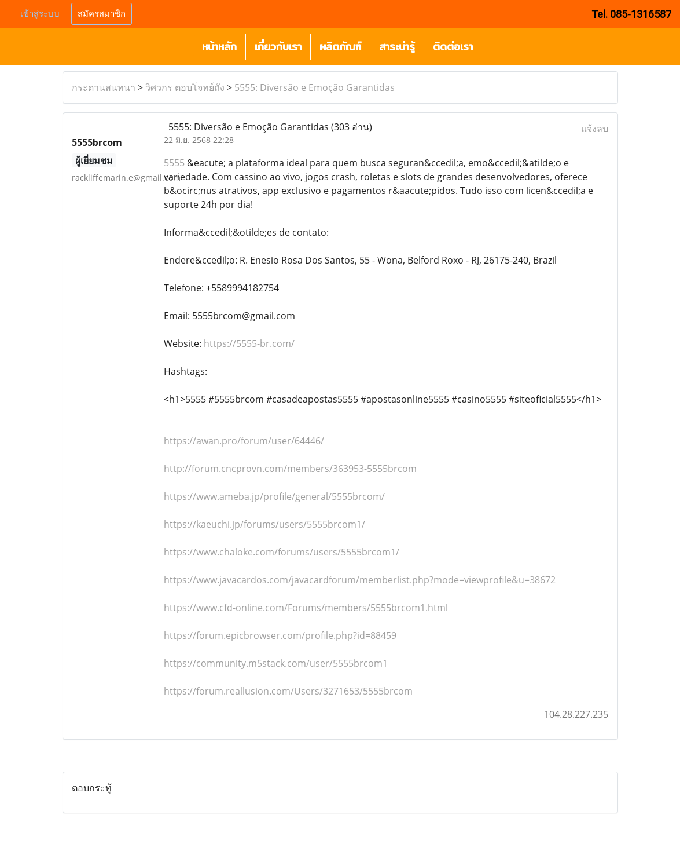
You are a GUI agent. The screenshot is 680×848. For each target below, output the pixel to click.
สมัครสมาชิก (102, 14)
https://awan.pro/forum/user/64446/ (244, 440)
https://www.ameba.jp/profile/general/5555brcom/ (274, 496)
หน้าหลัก (219, 46)
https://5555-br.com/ (249, 343)
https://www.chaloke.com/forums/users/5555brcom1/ (281, 552)
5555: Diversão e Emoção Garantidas (314, 87)
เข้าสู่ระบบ (40, 14)
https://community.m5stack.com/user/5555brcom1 (276, 663)
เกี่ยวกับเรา (278, 46)
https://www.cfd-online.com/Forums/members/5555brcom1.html (306, 607)
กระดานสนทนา (103, 87)
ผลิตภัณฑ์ (340, 46)
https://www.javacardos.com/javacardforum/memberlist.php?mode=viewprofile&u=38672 (360, 579)
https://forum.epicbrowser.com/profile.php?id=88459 (280, 635)
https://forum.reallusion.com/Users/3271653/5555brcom (288, 691)
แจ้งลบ (594, 128)
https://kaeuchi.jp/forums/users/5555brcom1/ (264, 524)
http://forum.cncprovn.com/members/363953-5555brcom (290, 468)
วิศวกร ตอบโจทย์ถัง (185, 87)
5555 (174, 162)
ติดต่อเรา (453, 46)
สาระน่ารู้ (397, 46)
